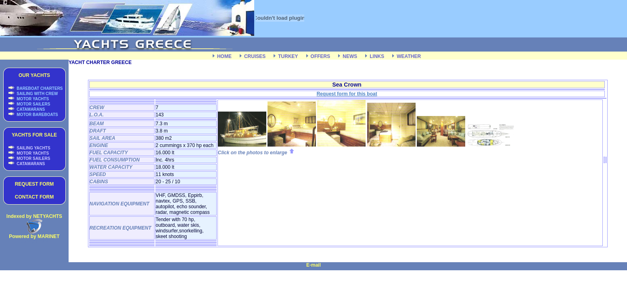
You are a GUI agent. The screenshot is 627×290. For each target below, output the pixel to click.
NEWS (350, 56)
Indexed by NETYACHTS (34, 216)
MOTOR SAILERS (33, 104)
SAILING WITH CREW (37, 93)
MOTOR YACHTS (32, 99)
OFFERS (320, 56)
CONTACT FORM (34, 197)
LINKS (377, 56)
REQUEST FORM (34, 184)
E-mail (313, 265)
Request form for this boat (347, 94)
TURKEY (288, 56)
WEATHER (409, 56)
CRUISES (254, 56)
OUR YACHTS (34, 75)
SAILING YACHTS (33, 148)
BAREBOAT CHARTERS (39, 88)
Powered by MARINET (34, 236)
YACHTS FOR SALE (34, 135)
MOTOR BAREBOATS (37, 114)
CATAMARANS (30, 109)
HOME (224, 56)
